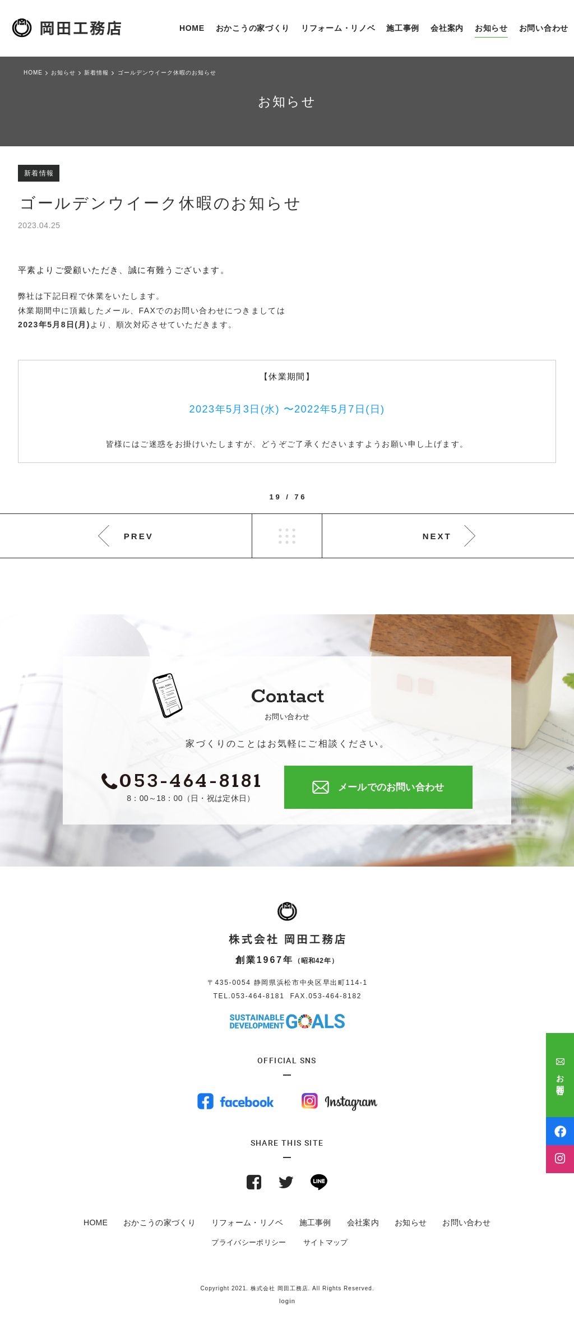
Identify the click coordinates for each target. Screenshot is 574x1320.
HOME (96, 1222)
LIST (287, 536)
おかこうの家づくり (159, 1222)
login (287, 1301)
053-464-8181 (258, 996)
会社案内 (363, 1222)
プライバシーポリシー (248, 1242)
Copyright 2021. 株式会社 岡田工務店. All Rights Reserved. (287, 1288)
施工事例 (315, 1222)
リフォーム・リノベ (247, 1222)
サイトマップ (325, 1242)
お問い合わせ (466, 1222)
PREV (139, 536)
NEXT (437, 536)
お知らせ (411, 1222)
